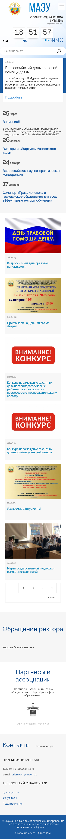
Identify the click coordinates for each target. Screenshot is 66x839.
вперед (51, 597)
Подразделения (12, 803)
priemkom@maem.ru (24, 774)
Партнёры (20, 689)
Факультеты (10, 797)
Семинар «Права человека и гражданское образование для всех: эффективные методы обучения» (30, 196)
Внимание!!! (12, 122)
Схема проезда (44, 746)
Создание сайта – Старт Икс (33, 833)
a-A (5, 40)
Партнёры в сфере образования (39, 694)
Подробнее (14, 97)
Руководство (11, 792)
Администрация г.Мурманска (33, 713)
